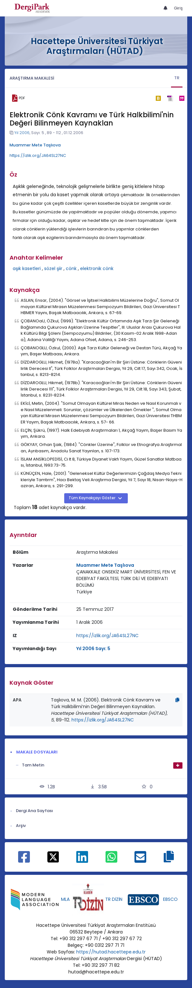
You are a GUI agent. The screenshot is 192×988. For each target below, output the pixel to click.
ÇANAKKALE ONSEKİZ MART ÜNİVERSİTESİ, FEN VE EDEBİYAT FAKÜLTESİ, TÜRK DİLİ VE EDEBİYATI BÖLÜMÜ (126, 578)
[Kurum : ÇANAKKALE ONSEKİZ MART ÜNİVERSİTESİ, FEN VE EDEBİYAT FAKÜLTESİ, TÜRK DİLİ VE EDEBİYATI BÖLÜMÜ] (128, 579)
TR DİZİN (113, 899)
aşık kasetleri (27, 268)
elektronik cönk (96, 268)
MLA (65, 899)
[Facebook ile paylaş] (24, 860)
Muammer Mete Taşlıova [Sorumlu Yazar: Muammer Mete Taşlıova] (105, 565)
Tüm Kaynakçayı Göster (92, 497)
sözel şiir (53, 268)
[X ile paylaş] (53, 856)
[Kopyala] (177, 700)
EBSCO (170, 899)
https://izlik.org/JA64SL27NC (38, 155)
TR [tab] (176, 78)
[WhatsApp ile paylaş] (111, 860)
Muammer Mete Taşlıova (35, 145)
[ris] (169, 98)
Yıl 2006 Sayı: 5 (93, 648)
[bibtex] (158, 98)
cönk (71, 268)
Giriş (178, 8)
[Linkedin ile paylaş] (82, 860)
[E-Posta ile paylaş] (140, 860)
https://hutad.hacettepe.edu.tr (111, 952)
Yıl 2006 (22, 132)
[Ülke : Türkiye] (84, 592)
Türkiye (84, 592)
